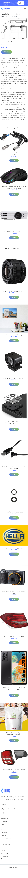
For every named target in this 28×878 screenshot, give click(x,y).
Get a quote (20, 3)
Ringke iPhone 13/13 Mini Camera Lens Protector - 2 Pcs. (14, 422)
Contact (3, 850)
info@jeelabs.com (6, 813)
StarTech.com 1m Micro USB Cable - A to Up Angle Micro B (14, 467)
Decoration (4, 832)
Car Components (5, 827)
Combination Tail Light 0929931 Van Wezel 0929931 (14, 770)
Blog (2, 848)
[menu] (25, 8)
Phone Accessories (6, 838)
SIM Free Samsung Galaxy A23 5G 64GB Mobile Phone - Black (14, 688)
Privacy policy (4, 856)
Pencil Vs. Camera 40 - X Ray (14, 335)
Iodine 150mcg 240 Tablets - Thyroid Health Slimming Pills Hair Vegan (14, 733)
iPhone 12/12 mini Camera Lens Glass (14, 512)
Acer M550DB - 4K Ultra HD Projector (14, 232)
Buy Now (6, 52)
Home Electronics (12, 42)
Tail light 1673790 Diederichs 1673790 (14, 637)
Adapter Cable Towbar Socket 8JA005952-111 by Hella (14, 153)
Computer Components (7, 829)
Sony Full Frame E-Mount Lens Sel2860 (14, 291)
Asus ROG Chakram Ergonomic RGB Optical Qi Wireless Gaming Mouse (14, 187)
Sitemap (3, 859)
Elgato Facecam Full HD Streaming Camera (14, 378)
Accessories (4, 821)
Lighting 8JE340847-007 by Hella (14, 548)
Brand (2, 824)
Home (2, 16)
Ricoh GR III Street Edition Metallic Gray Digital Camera (14, 592)
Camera (20, 42)
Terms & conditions (6, 853)
